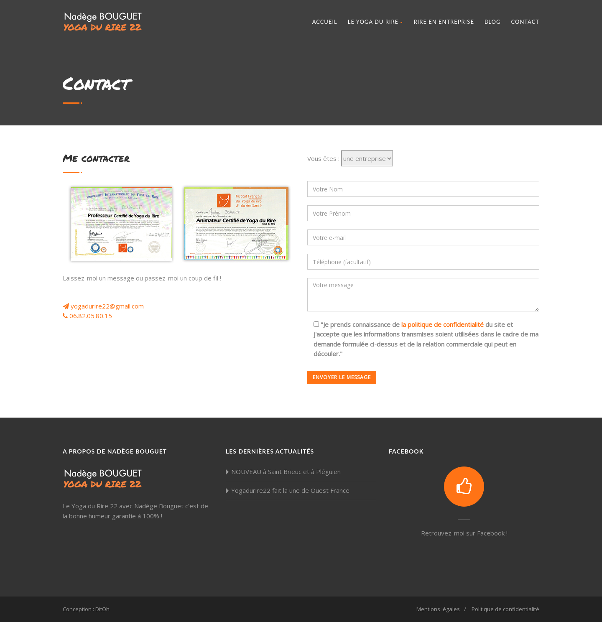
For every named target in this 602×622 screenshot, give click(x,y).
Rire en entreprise (443, 21)
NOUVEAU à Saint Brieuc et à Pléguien (286, 471)
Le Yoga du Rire (375, 21)
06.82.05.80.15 (87, 315)
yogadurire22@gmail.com (103, 306)
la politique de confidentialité (442, 324)
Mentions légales (438, 609)
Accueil (324, 21)
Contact (525, 21)
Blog (493, 21)
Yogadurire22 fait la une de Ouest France (290, 490)
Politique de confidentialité (505, 609)
